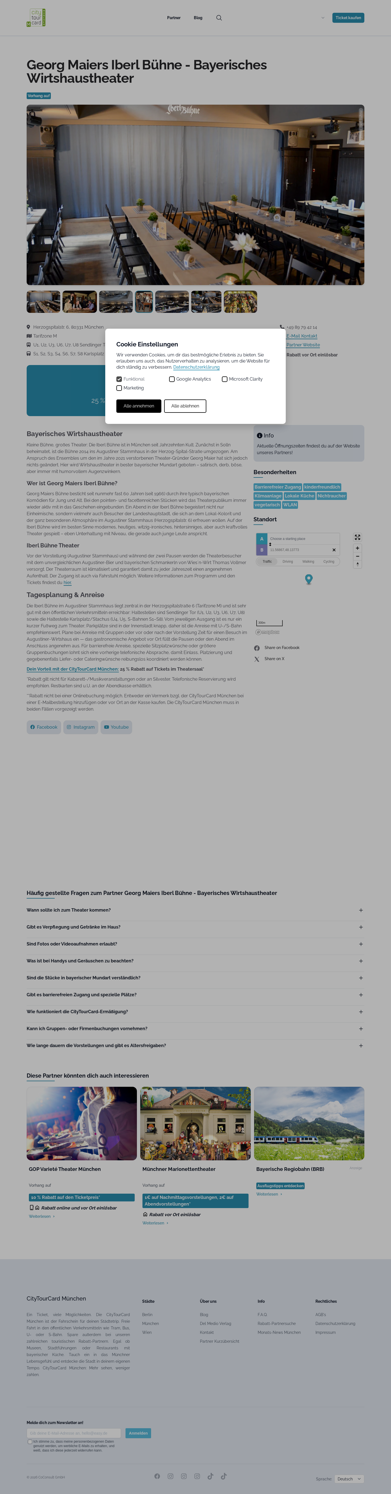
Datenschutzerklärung (196, 367)
